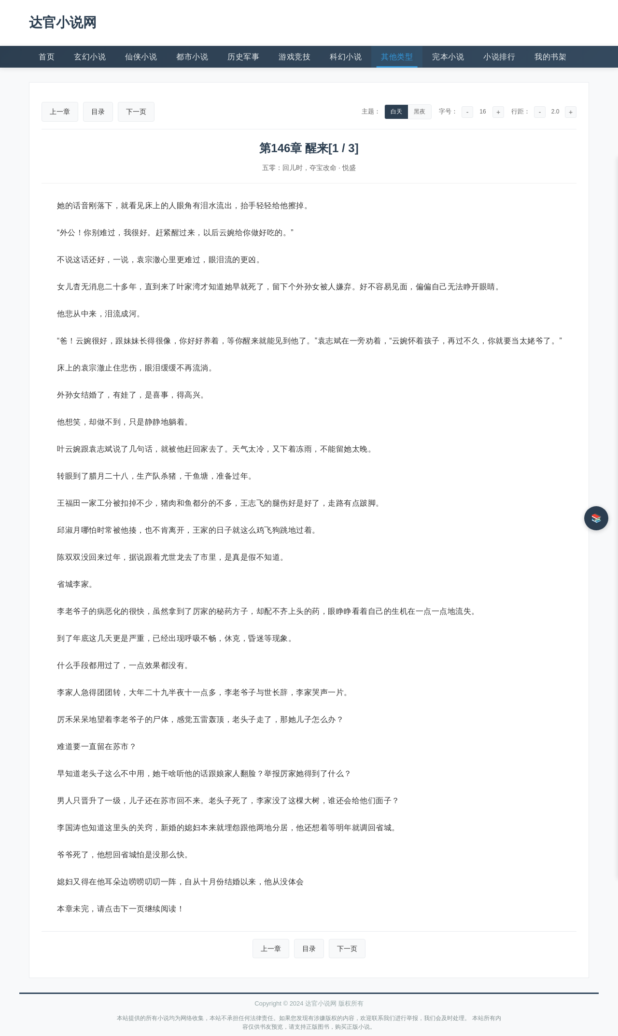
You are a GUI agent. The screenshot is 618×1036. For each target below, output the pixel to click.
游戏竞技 (294, 57)
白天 (396, 111)
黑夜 (419, 111)
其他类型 (397, 57)
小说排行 (499, 57)
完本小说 (448, 57)
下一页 (136, 111)
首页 (47, 57)
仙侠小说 (141, 57)
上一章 (60, 111)
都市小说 (192, 57)
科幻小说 (346, 57)
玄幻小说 (90, 57)
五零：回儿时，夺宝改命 (299, 167)
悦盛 (349, 167)
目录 (98, 111)
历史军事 (243, 57)
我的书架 (550, 57)
